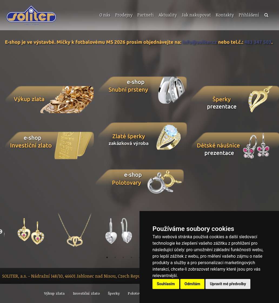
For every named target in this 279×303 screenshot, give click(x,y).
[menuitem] (104, 15)
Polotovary (137, 293)
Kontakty (225, 15)
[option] (31, 231)
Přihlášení (249, 15)
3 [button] (123, 257)
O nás (104, 15)
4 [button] (131, 257)
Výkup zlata (54, 293)
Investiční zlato (86, 293)
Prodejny (123, 15)
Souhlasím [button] (166, 284)
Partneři (145, 15)
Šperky (114, 293)
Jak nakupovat (196, 15)
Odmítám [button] (192, 284)
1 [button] (107, 257)
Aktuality (168, 15)
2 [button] (115, 257)
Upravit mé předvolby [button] (228, 284)
